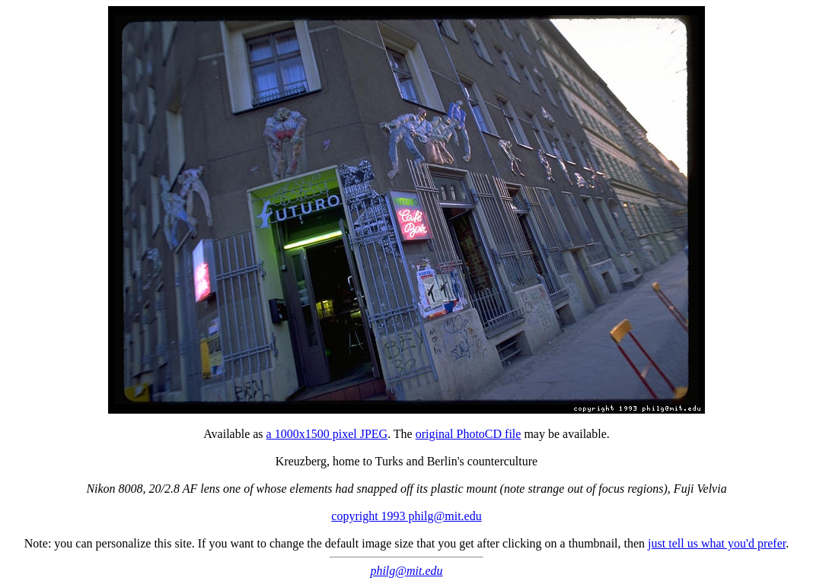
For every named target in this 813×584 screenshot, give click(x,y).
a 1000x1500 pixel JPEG (327, 433)
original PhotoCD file (468, 433)
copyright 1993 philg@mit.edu (406, 515)
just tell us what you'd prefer (717, 543)
